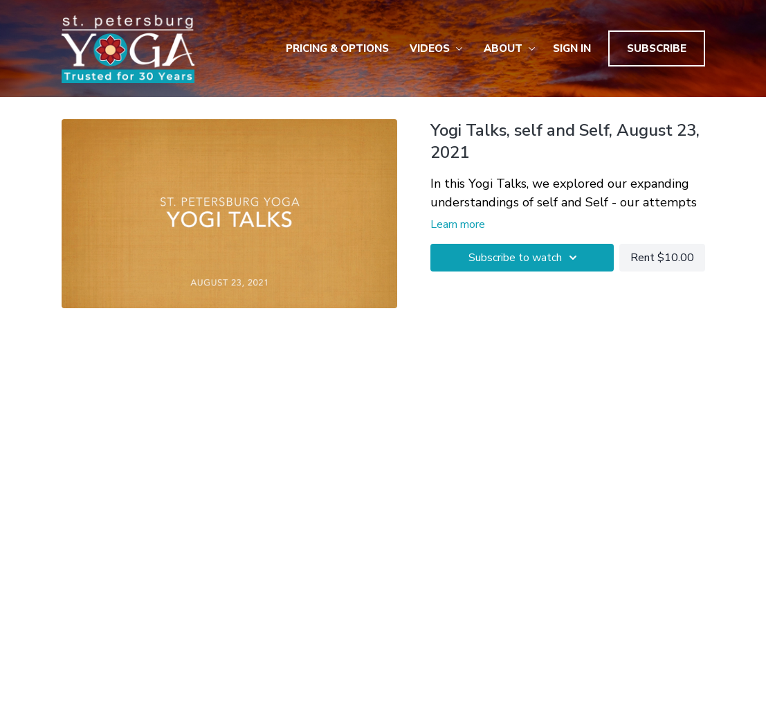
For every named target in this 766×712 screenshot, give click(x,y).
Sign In (572, 48)
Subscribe (656, 48)
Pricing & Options (337, 48)
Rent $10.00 (662, 257)
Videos (436, 48)
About (510, 48)
